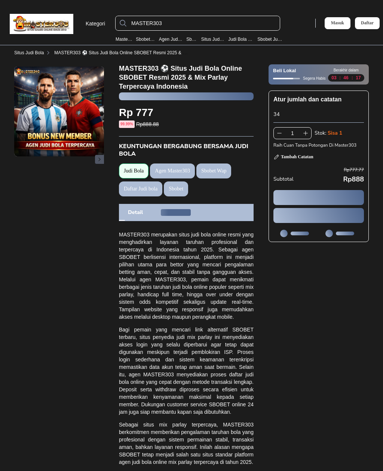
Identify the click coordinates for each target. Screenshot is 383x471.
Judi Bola (134, 171)
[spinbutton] (292, 133)
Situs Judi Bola (213, 39)
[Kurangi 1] (279, 133)
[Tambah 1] (305, 133)
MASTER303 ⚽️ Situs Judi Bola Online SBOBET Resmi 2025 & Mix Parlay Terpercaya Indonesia (151, 52)
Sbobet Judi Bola (270, 39)
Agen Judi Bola (171, 39)
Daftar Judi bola (140, 189)
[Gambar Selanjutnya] (99, 159)
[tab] (135, 212)
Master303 (124, 39)
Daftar (367, 23)
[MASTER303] (204, 23)
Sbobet (191, 39)
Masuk (337, 22)
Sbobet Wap (145, 39)
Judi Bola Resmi (241, 39)
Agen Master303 (172, 171)
